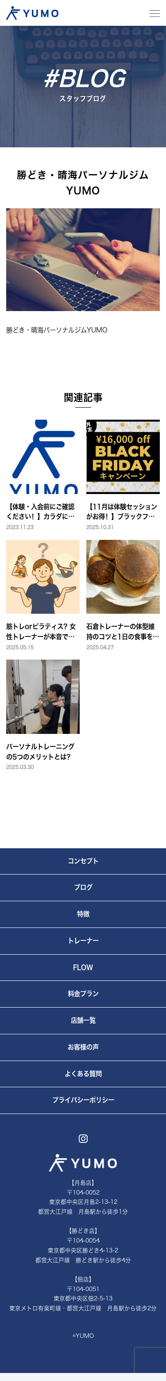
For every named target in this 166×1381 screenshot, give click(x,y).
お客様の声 (83, 1047)
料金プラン (83, 993)
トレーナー (83, 940)
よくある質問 (83, 1073)
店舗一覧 (83, 1020)
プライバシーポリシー (83, 1100)
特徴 (83, 914)
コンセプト (83, 861)
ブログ (83, 887)
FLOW (83, 967)
